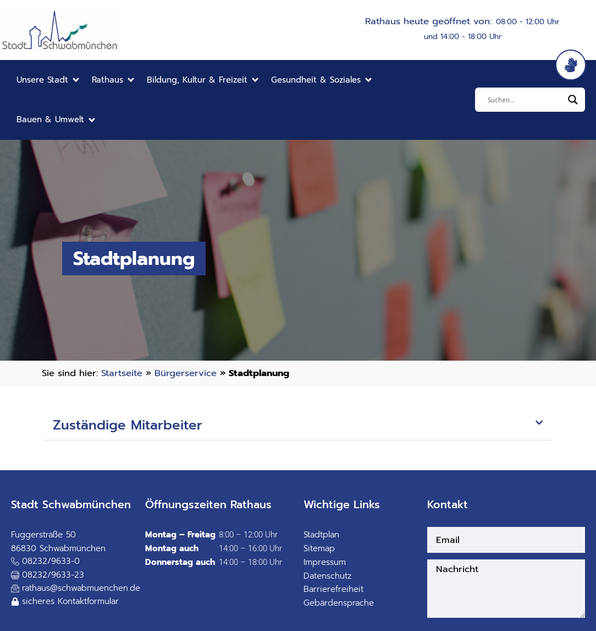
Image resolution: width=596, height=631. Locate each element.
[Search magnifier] (573, 99)
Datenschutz (327, 576)
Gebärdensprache (338, 603)
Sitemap (319, 548)
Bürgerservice (185, 373)
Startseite (121, 373)
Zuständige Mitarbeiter (127, 425)
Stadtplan (321, 535)
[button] (48, 80)
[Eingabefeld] (525, 99)
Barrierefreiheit (333, 589)
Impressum (324, 562)
